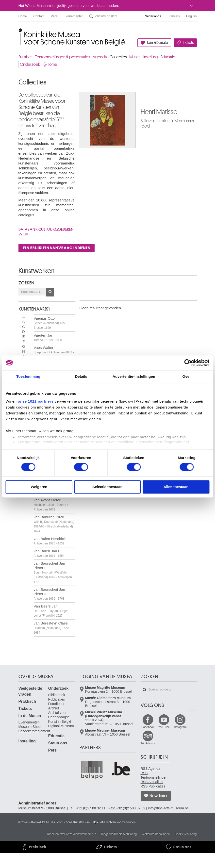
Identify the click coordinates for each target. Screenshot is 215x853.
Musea (135, 57)
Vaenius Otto (51, 322)
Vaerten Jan (48, 337)
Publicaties (56, 699)
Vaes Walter (54, 352)
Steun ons (57, 743)
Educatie (168, 57)
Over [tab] (186, 376)
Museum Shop (29, 727)
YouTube (164, 727)
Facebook (147, 727)
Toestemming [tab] (28, 376)
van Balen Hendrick (50, 541)
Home (22, 16)
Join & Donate (157, 43)
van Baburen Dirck (54, 524)
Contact (38, 16)
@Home (50, 64)
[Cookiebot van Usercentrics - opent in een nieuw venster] (187, 362)
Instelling (150, 57)
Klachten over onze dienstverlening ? (71, 834)
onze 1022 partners (35, 401)
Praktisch (25, 57)
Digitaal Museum (61, 726)
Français (173, 16)
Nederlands (153, 16)
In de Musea (29, 716)
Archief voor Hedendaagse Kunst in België (59, 717)
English (191, 16)
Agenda (100, 57)
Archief (53, 708)
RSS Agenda (150, 769)
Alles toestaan (176, 487)
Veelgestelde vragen (30, 691)
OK (50, 292)
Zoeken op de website (91, 16)
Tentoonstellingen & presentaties (62, 57)
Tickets (188, 43)
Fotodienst (56, 704)
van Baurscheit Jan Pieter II (49, 593)
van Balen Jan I (49, 553)
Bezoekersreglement (34, 731)
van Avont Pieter (51, 504)
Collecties (118, 57)
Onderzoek (30, 64)
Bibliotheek (56, 695)
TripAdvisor (148, 743)
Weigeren (39, 487)
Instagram (179, 727)
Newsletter (158, 796)
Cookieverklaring (186, 834)
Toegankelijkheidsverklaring (119, 834)
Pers (54, 16)
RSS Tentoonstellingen (154, 775)
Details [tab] (81, 376)
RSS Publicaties (153, 786)
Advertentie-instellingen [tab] (134, 376)
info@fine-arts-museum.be (168, 808)
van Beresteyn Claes (52, 627)
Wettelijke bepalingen (156, 834)
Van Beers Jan (51, 610)
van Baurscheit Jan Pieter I (53, 572)
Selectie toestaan (107, 487)
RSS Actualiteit (152, 782)
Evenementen (73, 16)
